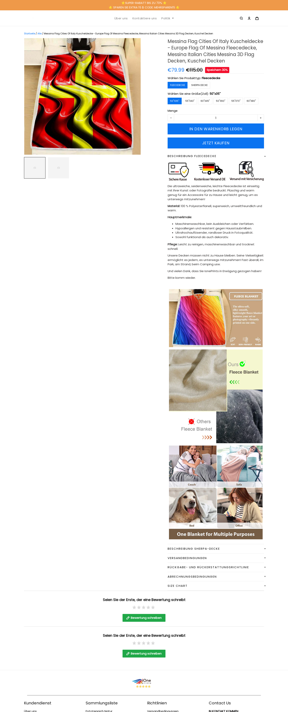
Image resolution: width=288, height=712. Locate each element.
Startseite (29, 33)
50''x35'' (215, 94)
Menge (173, 111)
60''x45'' (205, 101)
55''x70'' (235, 101)
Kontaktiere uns (144, 18)
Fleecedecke (211, 78)
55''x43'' (189, 101)
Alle (39, 33)
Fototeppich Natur (99, 707)
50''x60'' (220, 101)
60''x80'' (251, 101)
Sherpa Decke (199, 85)
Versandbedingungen (163, 707)
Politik (167, 18)
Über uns (121, 18)
